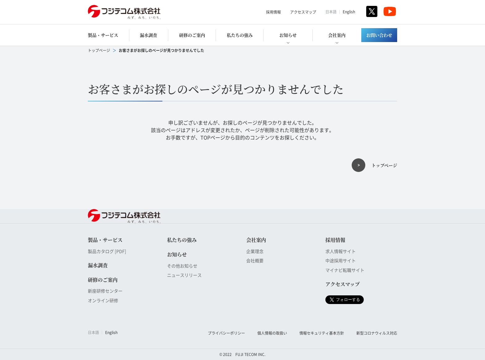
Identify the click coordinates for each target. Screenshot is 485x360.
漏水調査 (148, 35)
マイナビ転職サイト (344, 270)
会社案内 (337, 35)
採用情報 (273, 12)
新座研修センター (105, 291)
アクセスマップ (303, 12)
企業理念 (255, 251)
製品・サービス (103, 35)
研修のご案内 (192, 35)
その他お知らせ (182, 266)
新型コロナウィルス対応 (376, 333)
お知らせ (288, 35)
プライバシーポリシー (226, 333)
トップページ (99, 50)
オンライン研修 (103, 300)
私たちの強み (240, 35)
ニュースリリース (184, 275)
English (349, 11)
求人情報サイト (340, 251)
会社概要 (255, 260)
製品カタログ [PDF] (107, 251)
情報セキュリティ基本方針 (321, 333)
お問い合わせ (379, 35)
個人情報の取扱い (272, 333)
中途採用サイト (340, 260)
